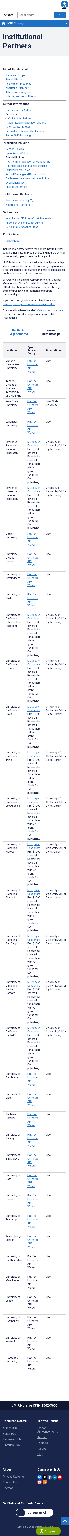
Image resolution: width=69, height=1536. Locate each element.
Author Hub (10, 1428)
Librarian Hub (11, 1445)
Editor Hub (9, 1433)
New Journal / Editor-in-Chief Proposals (28, 218)
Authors (42, 1437)
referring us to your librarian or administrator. (29, 304)
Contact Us (10, 1482)
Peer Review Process (18, 126)
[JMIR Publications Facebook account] (49, 1477)
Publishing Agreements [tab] (19, 332)
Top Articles (12, 240)
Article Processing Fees (19, 92)
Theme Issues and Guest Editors (24, 222)
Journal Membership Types (21, 200)
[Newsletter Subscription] (34, 1513)
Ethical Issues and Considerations (27, 165)
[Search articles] (60, 15)
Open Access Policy (17, 153)
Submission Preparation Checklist (27, 122)
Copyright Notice (15, 182)
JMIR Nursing (13, 23)
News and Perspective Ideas (22, 226)
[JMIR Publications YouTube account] (60, 1477)
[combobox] (35, 15)
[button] (65, 4)
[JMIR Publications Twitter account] (44, 1477)
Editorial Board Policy (18, 170)
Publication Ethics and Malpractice (25, 131)
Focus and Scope (15, 75)
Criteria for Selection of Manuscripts (29, 161)
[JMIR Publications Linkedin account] (54, 1477)
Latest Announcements (47, 1429)
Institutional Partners (18, 204)
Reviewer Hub (12, 1439)
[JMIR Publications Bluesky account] (39, 1477)
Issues (41, 1448)
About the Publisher (17, 87)
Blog (40, 1454)
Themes (42, 1443)
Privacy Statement (16, 186)
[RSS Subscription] (45, 1482)
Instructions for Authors (19, 110)
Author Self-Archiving (18, 135)
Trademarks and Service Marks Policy (27, 178)
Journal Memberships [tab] (51, 332)
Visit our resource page (50, 310)
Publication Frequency (18, 83)
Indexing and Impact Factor (21, 96)
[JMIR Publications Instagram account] (39, 1482)
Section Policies (15, 149)
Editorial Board (14, 79)
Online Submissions (19, 118)
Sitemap (8, 1488)
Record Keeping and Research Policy (27, 174)
